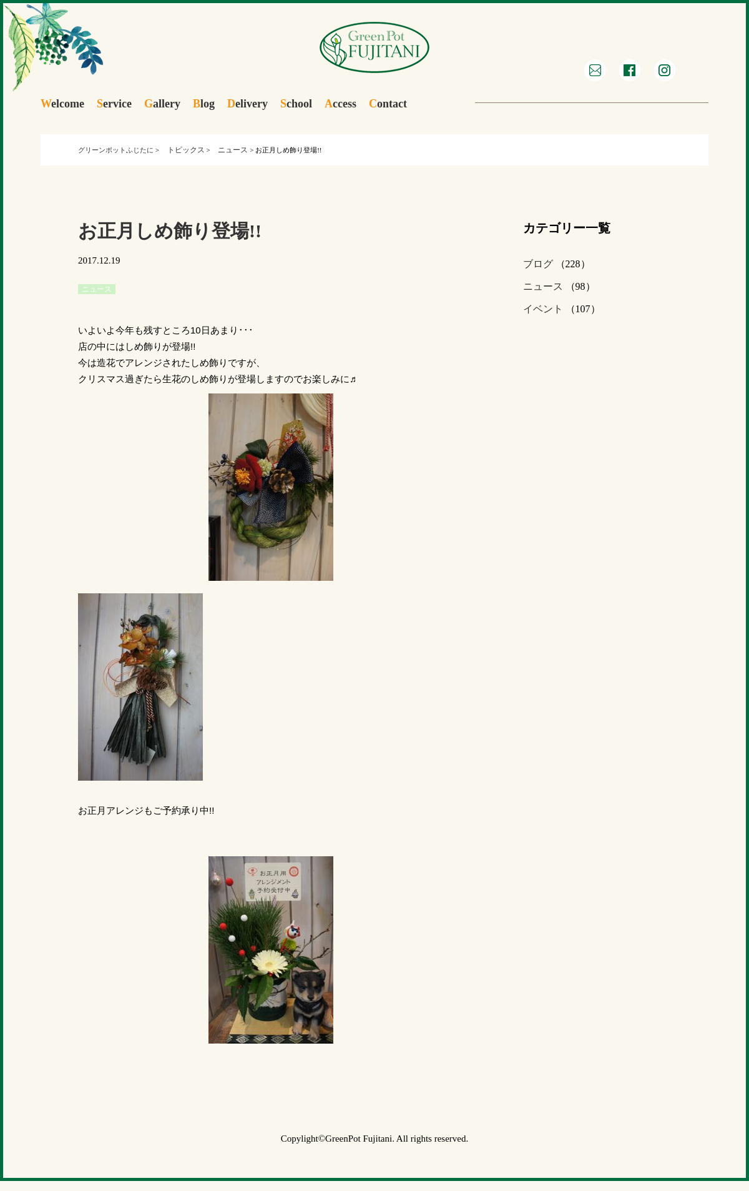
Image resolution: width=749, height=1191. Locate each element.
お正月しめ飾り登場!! (170, 230)
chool (296, 103)
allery (162, 103)
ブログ (538, 264)
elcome (62, 103)
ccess (340, 103)
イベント (543, 309)
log (204, 103)
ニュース (543, 286)
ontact (388, 103)
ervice (114, 103)
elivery (247, 103)
